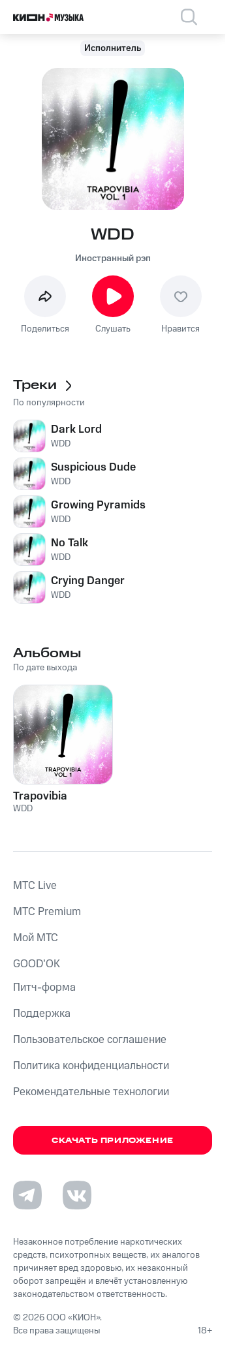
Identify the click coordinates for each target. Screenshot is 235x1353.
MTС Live (35, 886)
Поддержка (41, 1013)
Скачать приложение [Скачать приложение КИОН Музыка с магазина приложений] (113, 1140)
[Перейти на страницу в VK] (77, 1195)
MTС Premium (47, 912)
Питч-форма (44, 987)
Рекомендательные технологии (91, 1092)
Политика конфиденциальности (91, 1066)
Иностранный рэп (113, 258)
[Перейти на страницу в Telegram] (27, 1195)
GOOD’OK (36, 964)
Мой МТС (35, 938)
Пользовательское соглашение (89, 1040)
